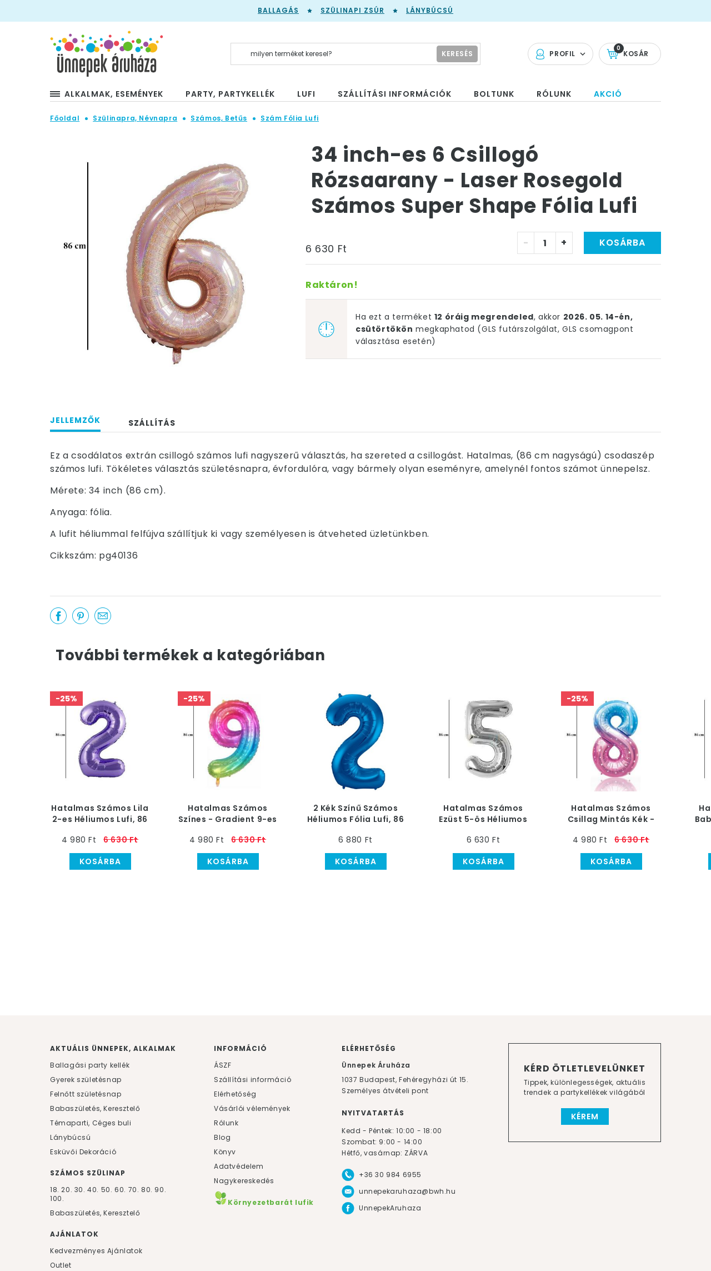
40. (93, 1189)
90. (160, 1189)
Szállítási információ (253, 1079)
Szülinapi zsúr (352, 10)
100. (57, 1198)
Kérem (585, 1116)
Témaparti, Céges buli (91, 1123)
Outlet (61, 1265)
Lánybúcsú (429, 10)
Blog (222, 1137)
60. (121, 1189)
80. (147, 1189)
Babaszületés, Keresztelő (95, 1108)
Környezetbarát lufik (264, 1202)
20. (66, 1189)
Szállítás (152, 422)
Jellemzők (75, 420)
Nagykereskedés (244, 1180)
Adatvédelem (239, 1166)
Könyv (225, 1152)
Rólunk (226, 1123)
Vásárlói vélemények (252, 1108)
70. (134, 1189)
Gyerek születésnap (86, 1079)
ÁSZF (222, 1065)
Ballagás (278, 10)
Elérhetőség (235, 1094)
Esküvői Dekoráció (83, 1152)
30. (80, 1189)
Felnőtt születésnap (85, 1094)
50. (107, 1189)
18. (54, 1189)
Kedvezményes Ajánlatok (96, 1250)
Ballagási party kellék (89, 1065)
